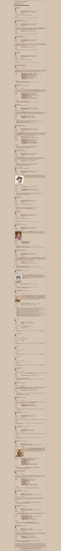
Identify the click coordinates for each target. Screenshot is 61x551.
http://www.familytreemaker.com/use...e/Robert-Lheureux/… (32, 467)
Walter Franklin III (25, 375)
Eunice (21, 157)
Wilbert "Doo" (25, 97)
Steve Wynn (24, 189)
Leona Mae (22, 257)
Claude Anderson (25, 518)
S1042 (17, 315)
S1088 (17, 81)
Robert (24, 460)
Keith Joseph (25, 143)
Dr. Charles (27, 326)
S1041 (17, 314)
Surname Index (20, 5)
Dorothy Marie (25, 142)
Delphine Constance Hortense (26, 444)
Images (28, 5)
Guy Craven (24, 404)
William (24, 483)
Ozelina (24, 94)
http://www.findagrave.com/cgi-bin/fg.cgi (24, 81)
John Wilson (30, 231)
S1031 (17, 309)
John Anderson (24, 73)
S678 (17, 330)
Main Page (16, 5)
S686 (17, 437)
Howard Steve (25, 242)
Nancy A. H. (23, 24)
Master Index (24, 5)
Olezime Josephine (25, 129)
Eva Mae (24, 116)
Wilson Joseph (25, 137)
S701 (17, 121)
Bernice (21, 132)
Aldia (30, 475)
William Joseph (25, 77)
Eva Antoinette (24, 515)
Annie (24, 462)
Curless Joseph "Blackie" (27, 516)
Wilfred (24, 78)
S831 (17, 522)
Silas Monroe (24, 39)
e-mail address (30, 122)
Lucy (25, 338)
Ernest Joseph (25, 186)
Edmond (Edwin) (25, 537)
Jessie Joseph (25, 480)
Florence (24, 96)
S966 (17, 122)
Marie (20, 133)
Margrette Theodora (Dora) (27, 74)
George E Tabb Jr (25, 548)
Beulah (23, 416)
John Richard (25, 517)
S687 (17, 467)
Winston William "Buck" (36, 448)
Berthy (24, 459)
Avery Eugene (24, 390)
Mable (38, 257)
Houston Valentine (25, 95)
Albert (24, 405)
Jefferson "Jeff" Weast (25, 303)
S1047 (17, 310)
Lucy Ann (24, 98)
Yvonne (24, 141)
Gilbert (24, 75)
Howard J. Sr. (25, 519)
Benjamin (24, 463)
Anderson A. (25, 464)
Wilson (24, 76)
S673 (17, 62)
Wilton (23, 117)
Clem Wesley (41, 296)
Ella (24, 461)
